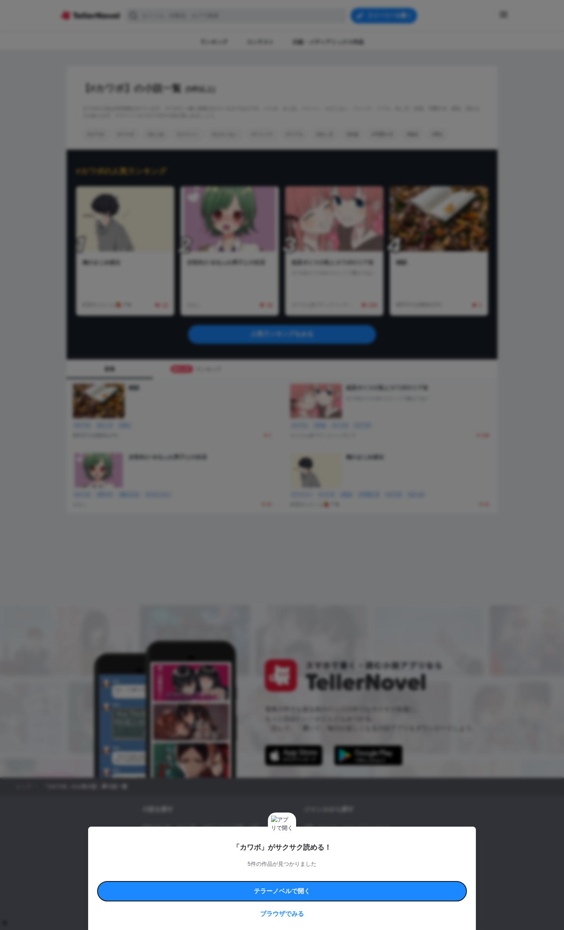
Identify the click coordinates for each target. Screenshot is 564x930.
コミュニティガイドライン (255, 876)
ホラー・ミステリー (389, 840)
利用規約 (164, 876)
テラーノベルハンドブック (202, 876)
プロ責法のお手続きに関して (276, 885)
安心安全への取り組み (304, 876)
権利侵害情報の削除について (219, 885)
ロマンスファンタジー (366, 827)
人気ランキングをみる (282, 333)
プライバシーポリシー (328, 885)
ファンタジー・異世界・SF (333, 840)
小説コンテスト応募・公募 (230, 827)
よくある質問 (395, 876)
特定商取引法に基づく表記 (354, 876)
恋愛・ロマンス (320, 827)
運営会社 (362, 885)
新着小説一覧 (156, 827)
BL (307, 853)
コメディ (345, 853)
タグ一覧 (186, 827)
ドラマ (323, 853)
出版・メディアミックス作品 (172, 840)
